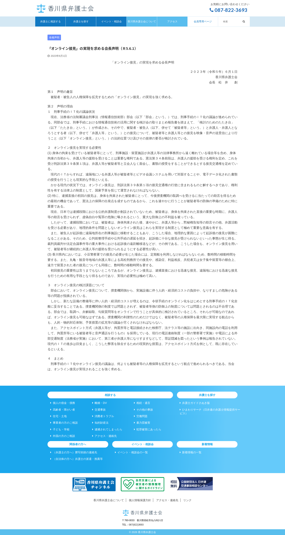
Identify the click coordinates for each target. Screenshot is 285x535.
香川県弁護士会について (142, 21)
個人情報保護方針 (140, 500)
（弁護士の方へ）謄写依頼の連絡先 (73, 452)
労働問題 (140, 416)
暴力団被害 (142, 422)
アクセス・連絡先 (104, 435)
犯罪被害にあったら (147, 429)
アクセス (172, 21)
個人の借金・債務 (62, 402)
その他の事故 (143, 409)
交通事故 (99, 409)
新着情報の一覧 (190, 452)
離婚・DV (99, 402)
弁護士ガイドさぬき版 (195, 402)
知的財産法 (100, 422)
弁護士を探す (81, 21)
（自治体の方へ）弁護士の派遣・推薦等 (76, 458)
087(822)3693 (136, 524)
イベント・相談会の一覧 (131, 452)
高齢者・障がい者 (62, 409)
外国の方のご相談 (62, 435)
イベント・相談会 (111, 21)
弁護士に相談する (50, 21)
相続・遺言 (142, 402)
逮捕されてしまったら (107, 429)
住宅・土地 (58, 416)
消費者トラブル (103, 416)
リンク (187, 500)
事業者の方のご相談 (64, 422)
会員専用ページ (203, 21)
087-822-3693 (228, 10)
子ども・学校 (59, 429)
